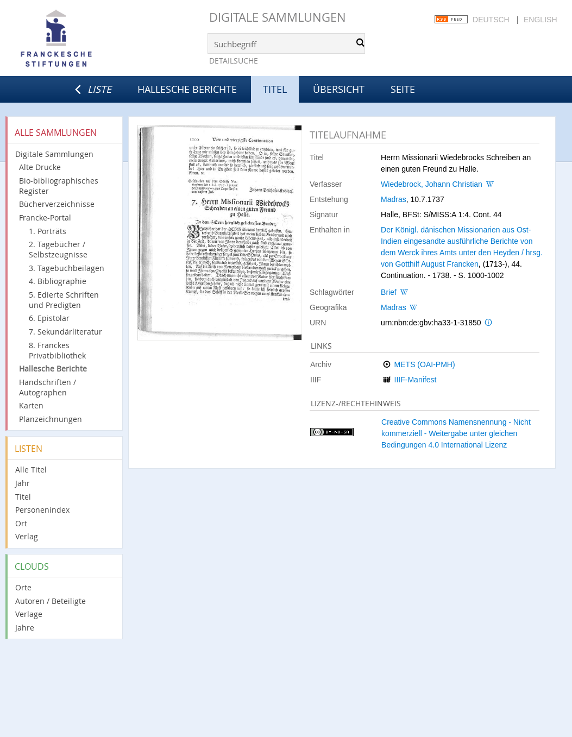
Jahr (22, 483)
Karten (31, 405)
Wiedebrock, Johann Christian (431, 184)
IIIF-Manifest (415, 379)
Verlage (28, 614)
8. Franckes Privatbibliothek (57, 350)
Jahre (24, 627)
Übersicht (338, 89)
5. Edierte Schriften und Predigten (64, 299)
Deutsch (491, 19)
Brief (389, 292)
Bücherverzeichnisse (57, 204)
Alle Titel (31, 469)
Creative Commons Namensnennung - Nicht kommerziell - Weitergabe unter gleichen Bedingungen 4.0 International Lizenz (456, 433)
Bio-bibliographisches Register (58, 185)
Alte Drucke (40, 167)
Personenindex (42, 510)
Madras (393, 199)
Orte (23, 587)
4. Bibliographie (57, 281)
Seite (403, 89)
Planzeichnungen (50, 419)
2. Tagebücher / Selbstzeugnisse (58, 249)
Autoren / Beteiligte (50, 601)
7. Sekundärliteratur (65, 331)
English (540, 19)
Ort (21, 523)
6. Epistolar (49, 318)
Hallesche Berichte (187, 89)
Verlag (26, 536)
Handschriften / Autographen (47, 387)
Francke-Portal (45, 217)
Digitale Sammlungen (277, 17)
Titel (23, 497)
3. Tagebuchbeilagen (66, 268)
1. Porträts (47, 231)
